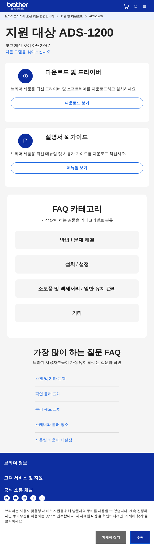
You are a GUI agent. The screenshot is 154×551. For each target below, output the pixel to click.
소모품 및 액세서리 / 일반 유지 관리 (77, 288)
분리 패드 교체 (48, 409)
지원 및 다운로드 (72, 16)
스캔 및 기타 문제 (50, 378)
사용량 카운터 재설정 (54, 440)
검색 (135, 6)
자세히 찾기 (111, 537)
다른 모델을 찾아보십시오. (28, 52)
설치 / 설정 (77, 264)
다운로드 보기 (77, 103)
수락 (140, 537)
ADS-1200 (96, 16)
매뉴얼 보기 (77, 168)
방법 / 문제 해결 (77, 240)
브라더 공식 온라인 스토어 (126, 6)
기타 (77, 313)
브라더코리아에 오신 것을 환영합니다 (29, 16)
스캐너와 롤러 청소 (52, 425)
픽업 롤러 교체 (48, 394)
